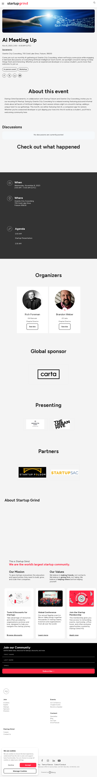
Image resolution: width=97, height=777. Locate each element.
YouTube (53, 720)
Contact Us (7, 734)
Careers (6, 732)
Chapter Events (55, 705)
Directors (6, 711)
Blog (51, 718)
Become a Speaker (56, 707)
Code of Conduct (60, 764)
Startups (6, 707)
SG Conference (55, 703)
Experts (5, 705)
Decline (11, 765)
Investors (6, 703)
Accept (28, 765)
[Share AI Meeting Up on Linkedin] (14, 76)
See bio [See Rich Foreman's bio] (32, 327)
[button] (94, 3)
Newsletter (53, 716)
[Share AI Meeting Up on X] (9, 76)
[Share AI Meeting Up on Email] (20, 76)
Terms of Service (47, 764)
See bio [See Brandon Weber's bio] (64, 327)
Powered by (48, 772)
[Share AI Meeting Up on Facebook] (4, 76)
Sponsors (6, 709)
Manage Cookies (20, 771)
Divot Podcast (54, 722)
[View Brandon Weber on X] (64, 310)
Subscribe (47, 671)
